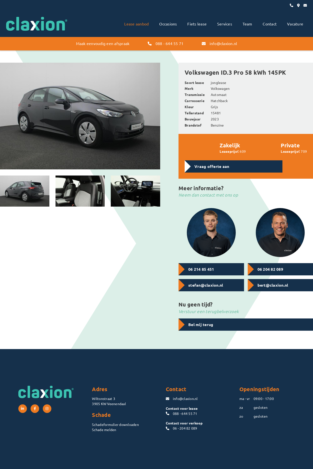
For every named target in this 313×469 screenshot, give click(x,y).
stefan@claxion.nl (205, 285)
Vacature (295, 23)
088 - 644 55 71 (165, 43)
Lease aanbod (136, 23)
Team (247, 23)
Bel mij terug (200, 324)
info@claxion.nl (219, 43)
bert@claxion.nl (272, 285)
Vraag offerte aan (211, 166)
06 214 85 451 (201, 269)
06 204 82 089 (270, 269)
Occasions (168, 23)
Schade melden (104, 429)
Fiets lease (197, 23)
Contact (270, 23)
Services (224, 23)
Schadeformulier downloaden (115, 424)
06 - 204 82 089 (181, 428)
